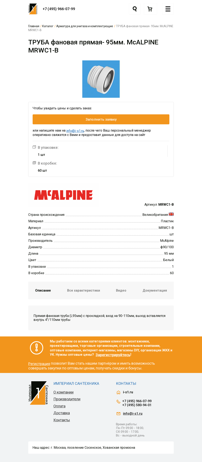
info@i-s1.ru (75, 131)
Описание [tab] (43, 290)
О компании (63, 392)
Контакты (61, 420)
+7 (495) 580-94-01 (137, 405)
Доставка (61, 413)
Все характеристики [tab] (83, 290)
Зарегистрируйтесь (113, 355)
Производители (66, 399)
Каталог (47, 26)
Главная (33, 26)
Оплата (59, 406)
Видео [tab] (121, 290)
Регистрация (39, 364)
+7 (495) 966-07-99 (59, 9)
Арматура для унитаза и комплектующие (84, 26)
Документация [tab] (155, 290)
